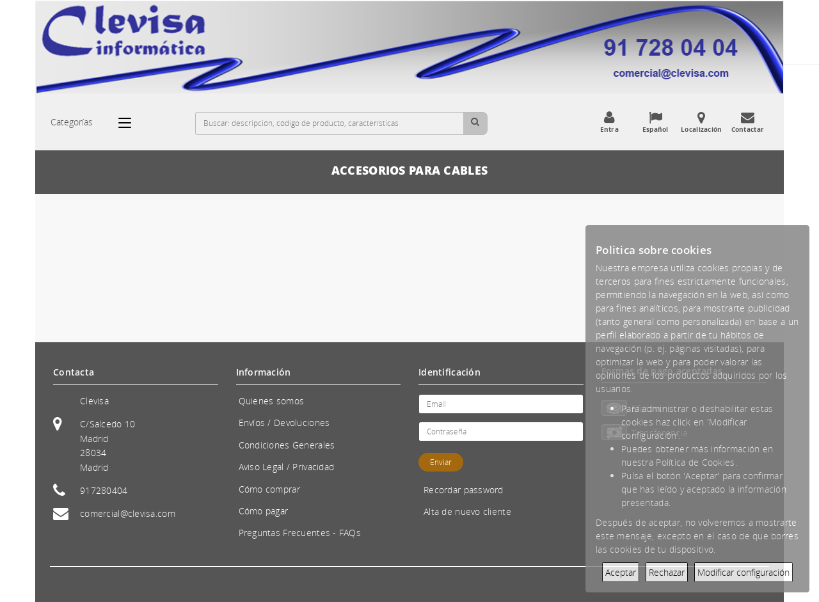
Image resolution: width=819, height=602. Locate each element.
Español (655, 122)
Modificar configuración (743, 572)
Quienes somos (272, 401)
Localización (701, 122)
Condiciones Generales (287, 445)
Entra (609, 122)
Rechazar (667, 572)
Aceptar (620, 572)
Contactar (747, 122)
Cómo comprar (269, 489)
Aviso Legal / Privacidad (287, 467)
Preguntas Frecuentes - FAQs (300, 533)
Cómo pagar (264, 511)
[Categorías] (131, 123)
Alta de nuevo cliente (467, 511)
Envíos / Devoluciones (284, 422)
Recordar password (464, 490)
